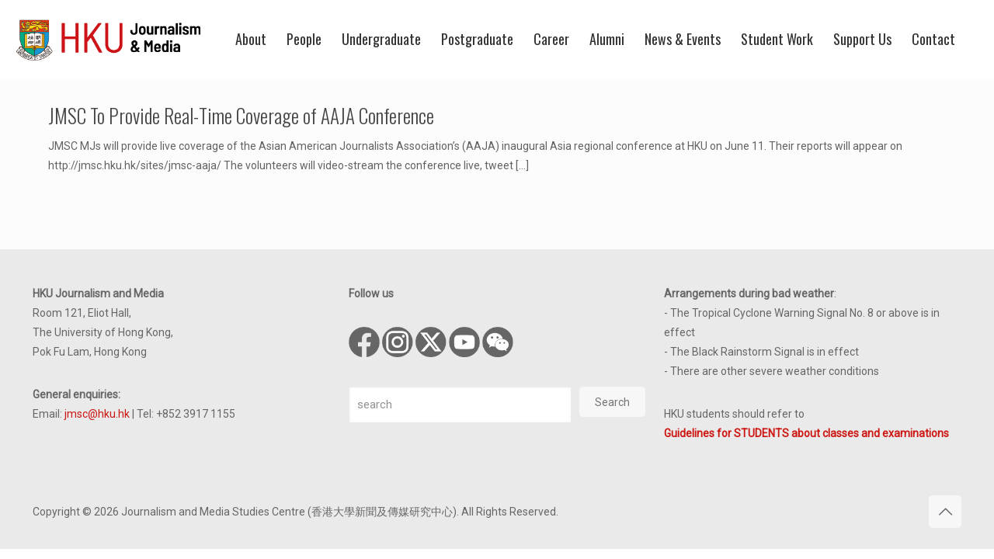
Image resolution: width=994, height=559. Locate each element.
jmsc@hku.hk (97, 414)
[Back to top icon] (945, 511)
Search (612, 402)
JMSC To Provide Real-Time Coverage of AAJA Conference (241, 115)
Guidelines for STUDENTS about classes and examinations (806, 433)
